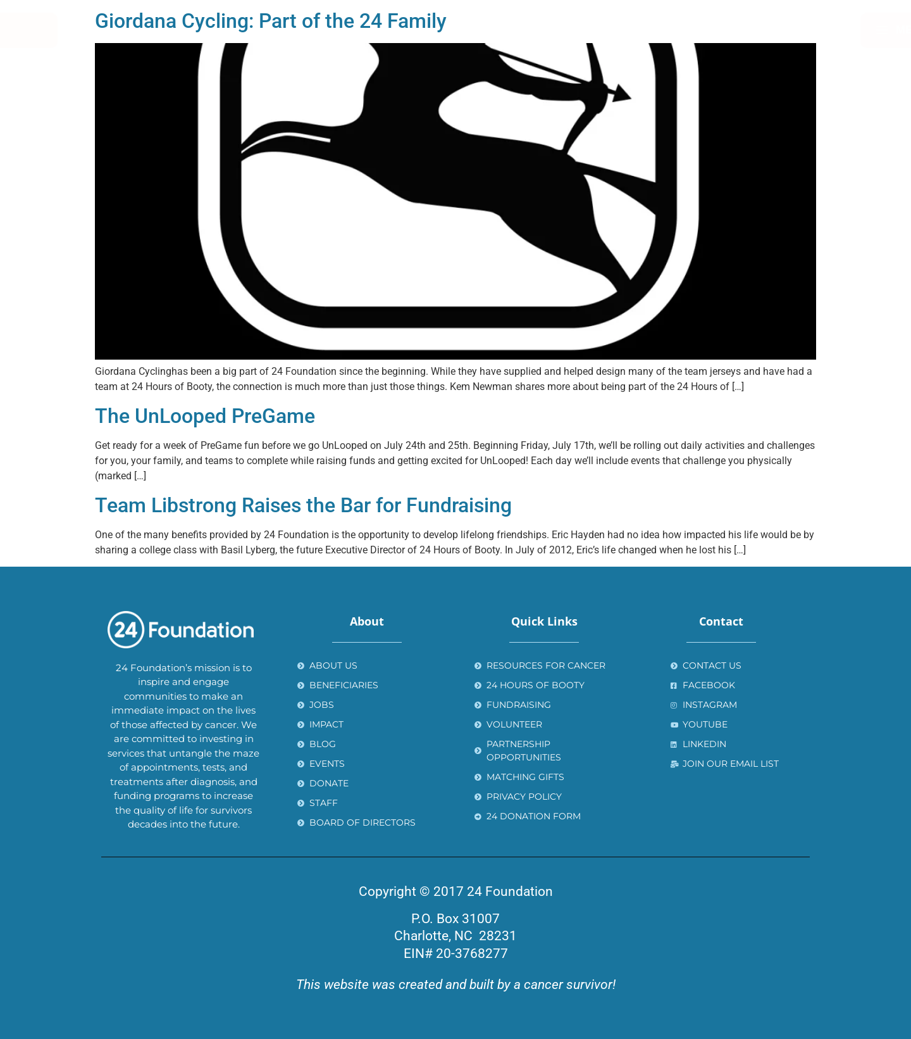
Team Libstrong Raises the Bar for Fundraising (303, 505)
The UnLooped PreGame (205, 416)
